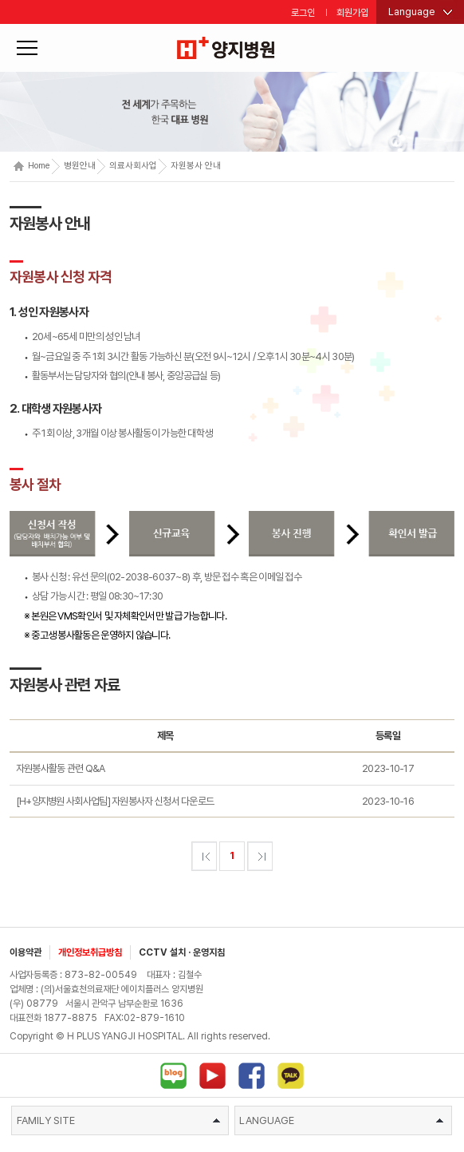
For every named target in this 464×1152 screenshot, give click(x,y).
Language (411, 12)
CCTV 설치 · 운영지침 (182, 952)
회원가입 (352, 12)
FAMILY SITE (119, 1120)
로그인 (303, 12)
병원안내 (80, 165)
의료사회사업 (133, 165)
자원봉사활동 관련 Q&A (60, 768)
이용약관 (25, 952)
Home (32, 166)
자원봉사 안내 (196, 165)
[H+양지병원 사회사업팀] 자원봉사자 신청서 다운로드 (115, 801)
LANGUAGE (341, 1120)
